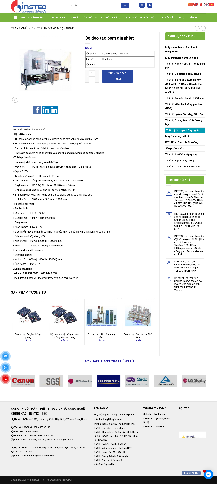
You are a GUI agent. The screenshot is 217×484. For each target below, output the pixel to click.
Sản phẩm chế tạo (175, 148)
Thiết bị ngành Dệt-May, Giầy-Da (184, 114)
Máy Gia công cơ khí (177, 136)
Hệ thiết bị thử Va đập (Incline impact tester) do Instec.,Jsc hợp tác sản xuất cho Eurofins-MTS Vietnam (188, 284)
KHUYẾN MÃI (167, 17)
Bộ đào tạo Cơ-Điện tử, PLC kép (138, 336)
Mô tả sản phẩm (21, 129)
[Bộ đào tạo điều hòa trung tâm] (101, 315)
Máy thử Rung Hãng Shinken (108, 419)
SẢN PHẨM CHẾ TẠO (110, 17)
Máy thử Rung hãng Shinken (181, 57)
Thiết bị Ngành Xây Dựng (179, 160)
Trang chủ (19, 28)
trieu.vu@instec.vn (48, 278)
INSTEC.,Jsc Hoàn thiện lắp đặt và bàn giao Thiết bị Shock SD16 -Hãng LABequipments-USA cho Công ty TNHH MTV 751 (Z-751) (189, 221)
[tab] (21, 129)
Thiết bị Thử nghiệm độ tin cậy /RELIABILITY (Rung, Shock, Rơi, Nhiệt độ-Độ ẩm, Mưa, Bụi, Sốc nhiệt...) (183, 86)
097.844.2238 (49, 273)
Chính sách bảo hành (153, 426)
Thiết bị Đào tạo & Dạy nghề (53, 28)
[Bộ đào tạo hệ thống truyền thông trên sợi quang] (64, 315)
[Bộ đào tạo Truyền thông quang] (28, 315)
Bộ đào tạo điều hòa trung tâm (101, 336)
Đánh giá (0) (38, 129)
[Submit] (125, 5)
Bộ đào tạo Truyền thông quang (28, 336)
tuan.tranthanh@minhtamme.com (38, 455)
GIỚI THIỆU (74, 17)
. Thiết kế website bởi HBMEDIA (56, 479)
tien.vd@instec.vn (68, 278)
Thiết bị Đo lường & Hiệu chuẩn (183, 73)
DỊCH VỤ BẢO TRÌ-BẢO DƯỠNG (141, 17)
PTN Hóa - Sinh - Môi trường (181, 142)
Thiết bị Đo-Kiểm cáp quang (181, 154)
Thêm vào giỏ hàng (117, 76)
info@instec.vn (28, 278)
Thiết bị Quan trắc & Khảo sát (182, 166)
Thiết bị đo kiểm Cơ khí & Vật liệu (184, 98)
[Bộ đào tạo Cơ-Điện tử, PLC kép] (138, 315)
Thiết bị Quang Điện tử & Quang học (183, 122)
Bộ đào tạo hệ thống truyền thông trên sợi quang (64, 336)
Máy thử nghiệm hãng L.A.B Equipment (181, 49)
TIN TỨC (181, 17)
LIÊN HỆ (193, 17)
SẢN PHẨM (89, 17)
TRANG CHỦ (58, 17)
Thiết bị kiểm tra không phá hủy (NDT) (183, 106)
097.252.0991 (30, 273)
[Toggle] (204, 74)
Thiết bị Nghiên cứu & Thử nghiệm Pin (185, 65)
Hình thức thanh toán (154, 414)
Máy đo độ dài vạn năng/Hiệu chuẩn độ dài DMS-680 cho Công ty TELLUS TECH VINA (187, 266)
